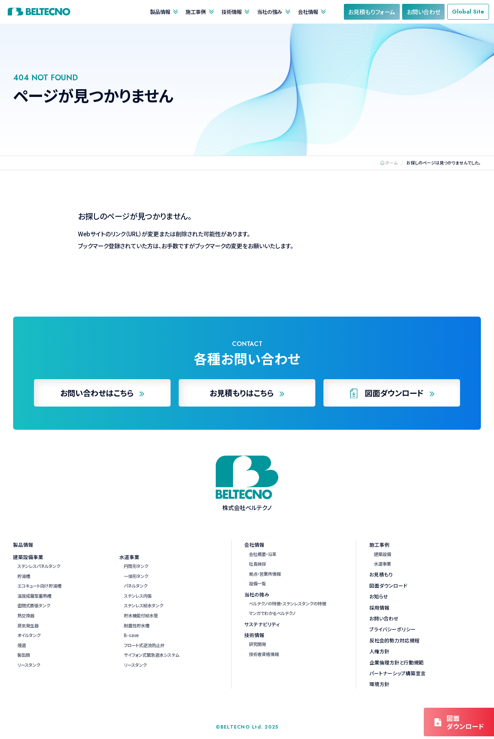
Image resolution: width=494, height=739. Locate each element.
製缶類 (23, 655)
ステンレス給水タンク (143, 605)
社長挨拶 (257, 564)
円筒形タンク (136, 566)
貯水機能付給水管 (141, 615)
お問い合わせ (384, 618)
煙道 (21, 645)
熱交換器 (25, 615)
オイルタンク (29, 635)
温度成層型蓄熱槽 (34, 596)
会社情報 (308, 11)
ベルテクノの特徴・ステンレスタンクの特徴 (287, 603)
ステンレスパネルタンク (38, 566)
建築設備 (382, 554)
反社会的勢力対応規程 (394, 640)
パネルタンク (135, 586)
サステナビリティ (262, 624)
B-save (131, 635)
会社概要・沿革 (262, 554)
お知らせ (378, 596)
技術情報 (232, 11)
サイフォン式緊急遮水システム (151, 655)
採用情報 (379, 607)
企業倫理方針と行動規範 (396, 662)
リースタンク (28, 665)
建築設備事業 (28, 557)
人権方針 (379, 651)
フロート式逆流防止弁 (144, 645)
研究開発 (257, 644)
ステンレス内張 (138, 596)
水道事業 (129, 557)
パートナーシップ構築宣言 (397, 673)
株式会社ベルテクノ (39, 11)
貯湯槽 (23, 576)
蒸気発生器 (28, 625)
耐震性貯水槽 (136, 625)
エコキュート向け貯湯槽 (39, 586)
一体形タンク (136, 576)
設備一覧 (257, 583)
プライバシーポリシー (392, 629)
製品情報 (160, 11)
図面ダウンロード (388, 585)
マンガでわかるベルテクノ (272, 613)
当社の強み (269, 11)
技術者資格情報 (264, 654)
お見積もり (381, 574)
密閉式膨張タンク (33, 605)
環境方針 (379, 684)
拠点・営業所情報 (265, 574)
